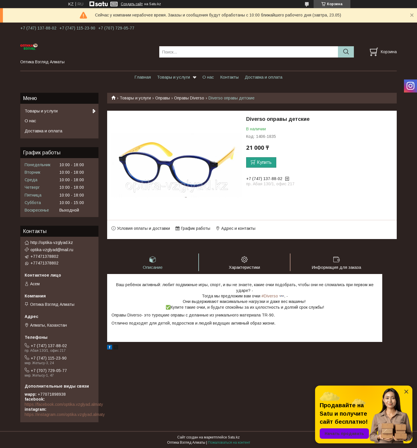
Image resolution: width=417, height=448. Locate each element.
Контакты (229, 77)
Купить (264, 162)
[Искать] (346, 52)
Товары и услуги (173, 77)
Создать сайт (132, 4)
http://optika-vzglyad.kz (51, 242)
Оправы (162, 98)
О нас (208, 77)
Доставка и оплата (263, 77)
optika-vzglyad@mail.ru (51, 249)
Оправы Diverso (189, 98)
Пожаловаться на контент (229, 442)
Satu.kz (234, 437)
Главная (142, 77)
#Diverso (269, 296)
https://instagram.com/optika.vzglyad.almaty (65, 414)
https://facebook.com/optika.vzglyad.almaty (64, 404)
